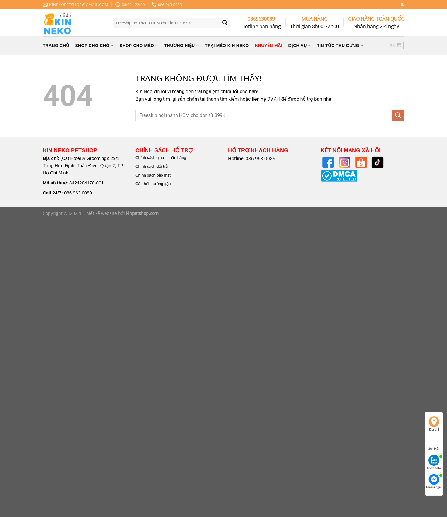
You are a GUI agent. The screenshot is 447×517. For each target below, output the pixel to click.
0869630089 (261, 18)
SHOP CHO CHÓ (94, 45)
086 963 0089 (78, 192)
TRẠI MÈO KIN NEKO (227, 45)
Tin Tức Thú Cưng (340, 45)
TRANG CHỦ (56, 45)
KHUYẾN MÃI (268, 45)
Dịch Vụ (299, 45)
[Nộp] (225, 22)
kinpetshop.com (142, 213)
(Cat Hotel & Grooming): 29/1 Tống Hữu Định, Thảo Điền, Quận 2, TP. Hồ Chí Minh (83, 165)
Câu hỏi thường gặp (153, 183)
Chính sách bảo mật (153, 175)
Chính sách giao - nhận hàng (160, 157)
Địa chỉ (433, 423)
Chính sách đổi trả (151, 166)
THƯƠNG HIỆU (181, 45)
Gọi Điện (434, 443)
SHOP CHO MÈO (139, 45)
